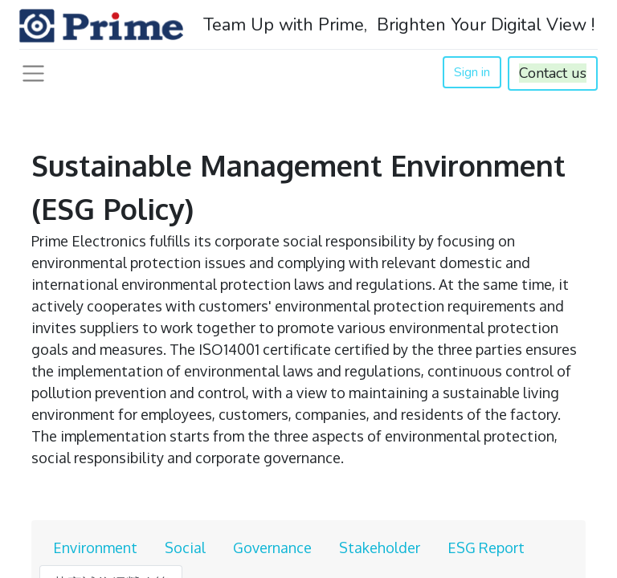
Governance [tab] (272, 547)
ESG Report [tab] (486, 547)
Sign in (472, 72)
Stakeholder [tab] (379, 547)
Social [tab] (185, 547)
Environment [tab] (95, 547)
